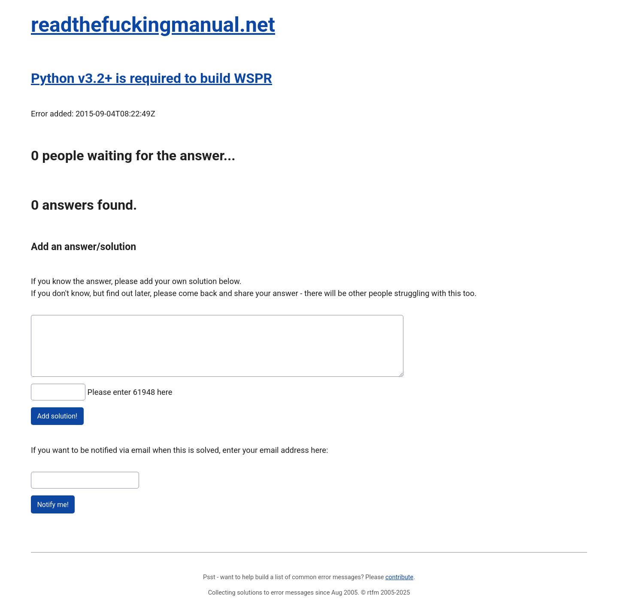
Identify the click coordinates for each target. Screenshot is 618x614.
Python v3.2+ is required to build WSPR (151, 78)
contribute (399, 577)
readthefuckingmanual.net (153, 24)
